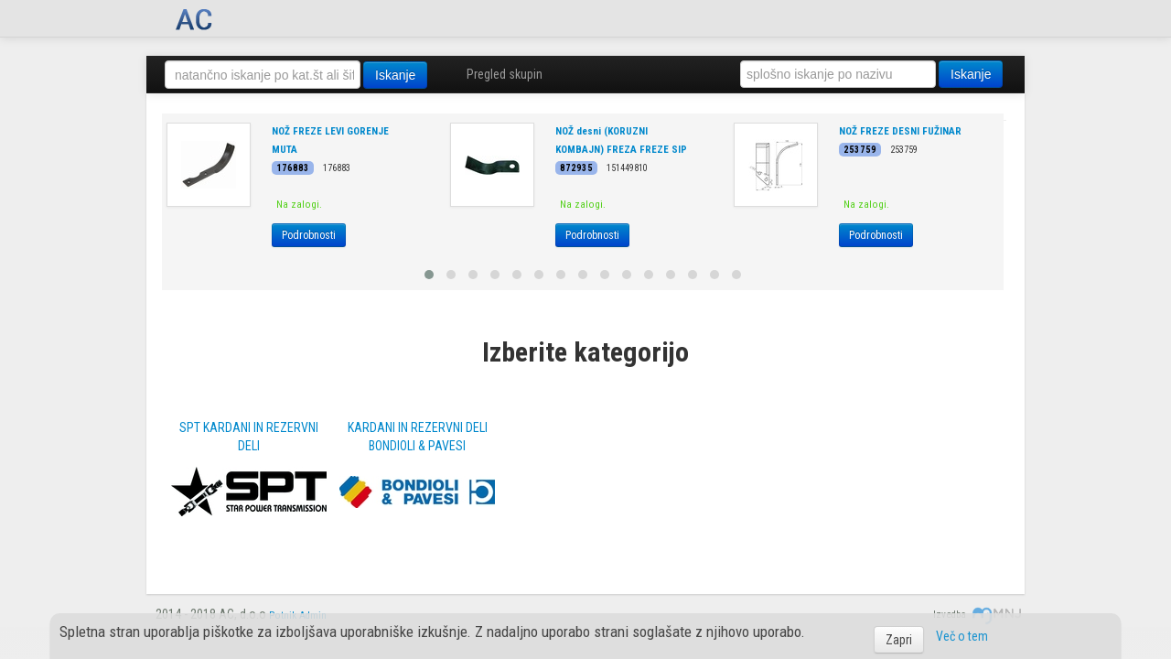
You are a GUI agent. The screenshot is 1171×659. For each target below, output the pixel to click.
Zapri (899, 639)
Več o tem (962, 636)
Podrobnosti (309, 235)
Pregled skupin (505, 74)
